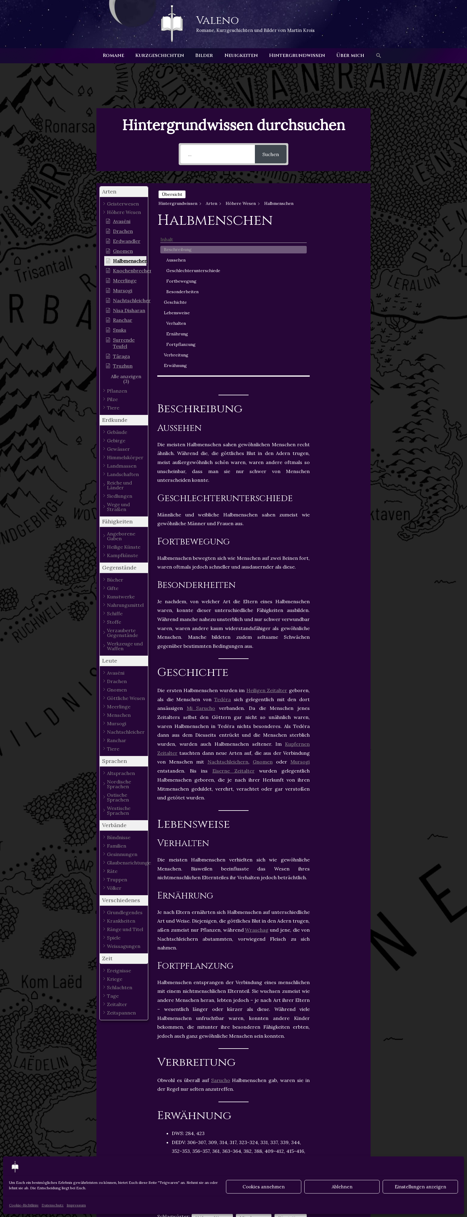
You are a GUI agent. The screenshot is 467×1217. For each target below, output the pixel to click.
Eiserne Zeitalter (233, 616)
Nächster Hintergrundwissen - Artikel (367, 1155)
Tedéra (222, 544)
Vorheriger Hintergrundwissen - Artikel (102, 1155)
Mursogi (300, 607)
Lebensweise (340, 278)
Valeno (217, 20)
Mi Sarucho (201, 553)
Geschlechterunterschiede (344, 226)
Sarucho (220, 925)
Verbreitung (339, 320)
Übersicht (172, 194)
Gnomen (263, 607)
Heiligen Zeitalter (266, 535)
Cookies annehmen (264, 1187)
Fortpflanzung (343, 309)
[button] (374, 56)
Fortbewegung (344, 240)
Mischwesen (254, 1062)
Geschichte (338, 267)
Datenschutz (53, 1205)
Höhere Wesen (212, 1062)
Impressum (76, 1205)
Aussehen (338, 212)
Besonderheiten (344, 254)
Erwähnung (338, 331)
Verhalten (339, 288)
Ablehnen (342, 1187)
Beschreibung (340, 202)
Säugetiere (290, 1062)
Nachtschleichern (228, 607)
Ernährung (340, 299)
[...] (217, 154)
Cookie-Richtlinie (24, 1205)
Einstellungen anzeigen (420, 1187)
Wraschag (256, 775)
